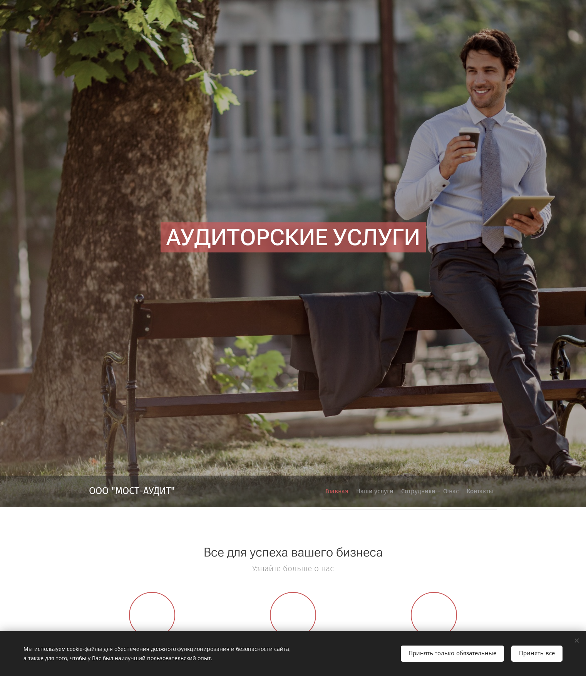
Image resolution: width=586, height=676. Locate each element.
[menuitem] (435, 491)
